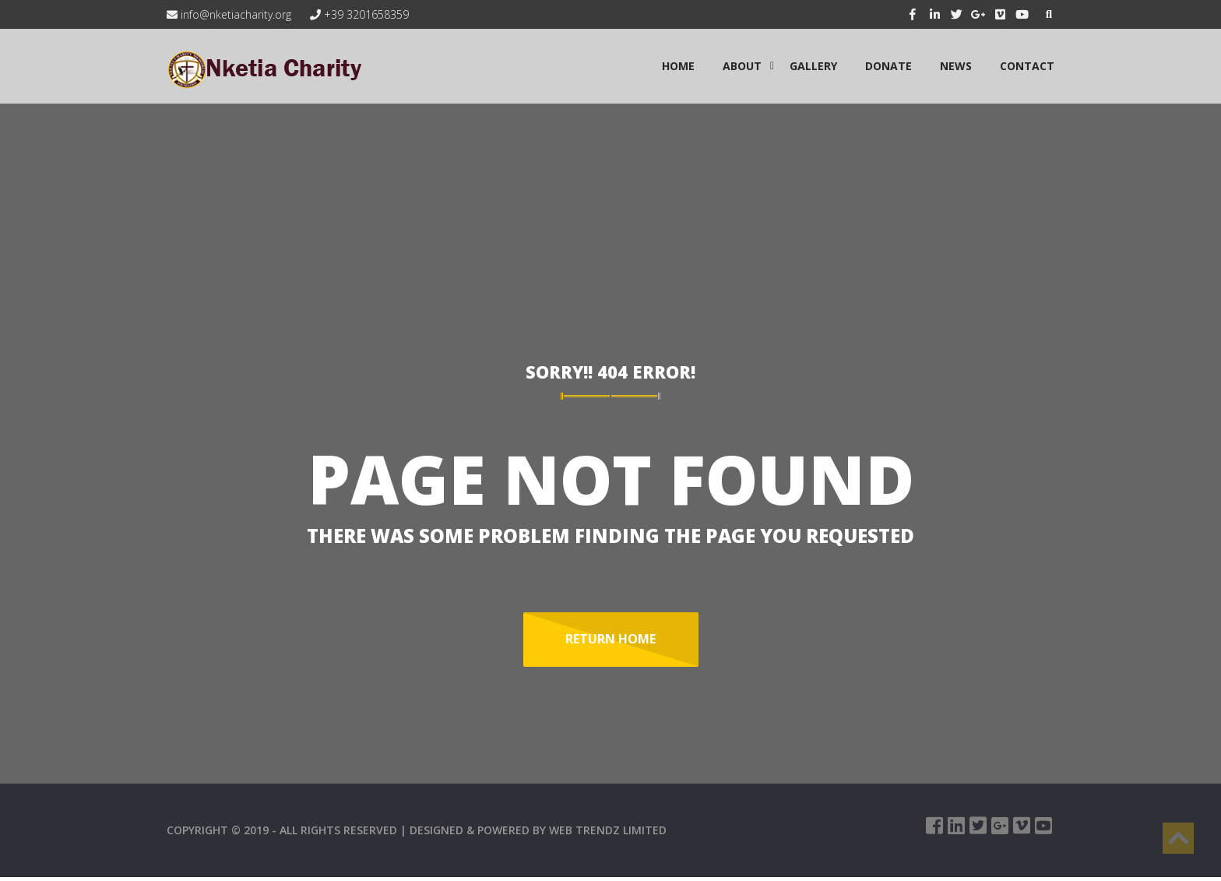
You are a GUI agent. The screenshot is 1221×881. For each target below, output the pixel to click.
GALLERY (813, 65)
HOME (678, 65)
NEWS (956, 65)
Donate (888, 65)
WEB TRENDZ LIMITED (608, 830)
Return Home (610, 638)
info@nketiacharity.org (229, 14)
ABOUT (742, 65)
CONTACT (1027, 65)
